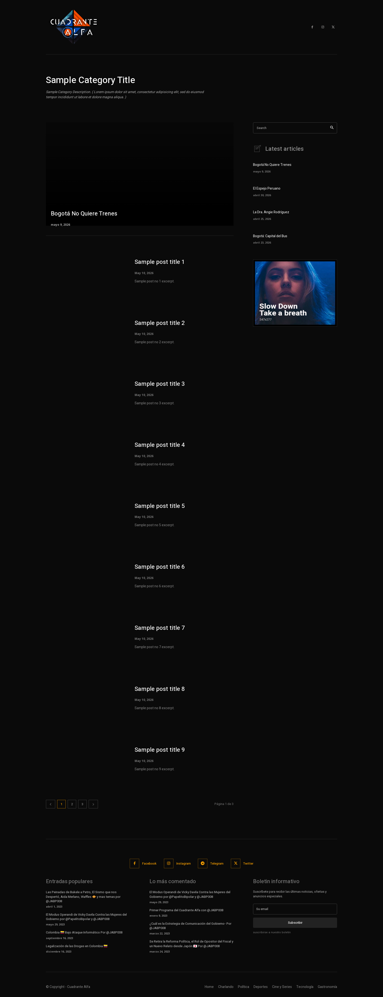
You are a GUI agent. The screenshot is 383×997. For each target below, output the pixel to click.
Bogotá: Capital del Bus (270, 236)
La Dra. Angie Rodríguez (271, 212)
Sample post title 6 (160, 567)
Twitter (249, 863)
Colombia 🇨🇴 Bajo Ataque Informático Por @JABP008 (84, 932)
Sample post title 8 (160, 689)
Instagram (183, 863)
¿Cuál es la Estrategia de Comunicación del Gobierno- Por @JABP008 (190, 925)
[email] (295, 909)
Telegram (217, 863)
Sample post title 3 (160, 384)
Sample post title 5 (160, 506)
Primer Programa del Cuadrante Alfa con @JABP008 (186, 910)
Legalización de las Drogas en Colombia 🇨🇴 (76, 946)
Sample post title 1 (160, 262)
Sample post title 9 (160, 750)
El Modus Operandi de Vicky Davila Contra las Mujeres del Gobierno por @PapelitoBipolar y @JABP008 (86, 916)
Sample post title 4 (160, 445)
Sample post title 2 (160, 323)
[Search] (332, 127)
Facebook (149, 863)
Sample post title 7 (160, 628)
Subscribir (295, 923)
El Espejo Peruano (266, 188)
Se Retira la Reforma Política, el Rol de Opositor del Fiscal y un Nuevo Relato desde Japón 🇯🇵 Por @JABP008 (191, 943)
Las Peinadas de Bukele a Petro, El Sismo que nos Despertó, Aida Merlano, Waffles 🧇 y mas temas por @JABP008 (83, 896)
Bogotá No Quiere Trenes (272, 164)
